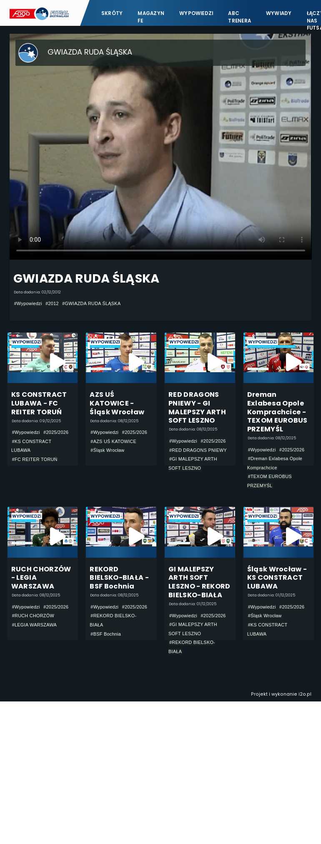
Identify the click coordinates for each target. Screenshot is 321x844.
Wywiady (279, 13)
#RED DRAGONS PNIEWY (198, 450)
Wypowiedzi (196, 13)
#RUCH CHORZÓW (33, 615)
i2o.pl (304, 694)
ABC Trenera (239, 17)
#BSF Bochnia (105, 633)
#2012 (52, 303)
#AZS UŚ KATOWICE (113, 441)
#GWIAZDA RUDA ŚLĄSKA (91, 303)
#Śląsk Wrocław (107, 450)
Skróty (112, 13)
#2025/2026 (55, 432)
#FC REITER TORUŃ (35, 459)
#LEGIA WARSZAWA (34, 624)
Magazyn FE (151, 17)
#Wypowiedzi (28, 303)
